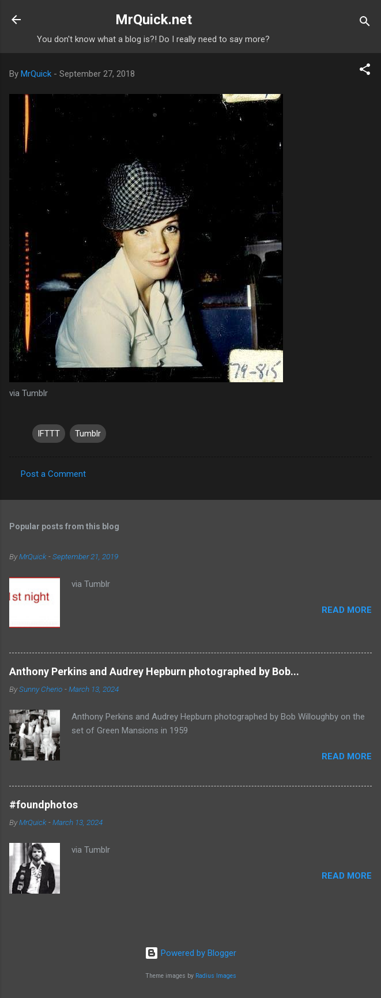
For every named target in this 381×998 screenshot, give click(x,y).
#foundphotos (43, 805)
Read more (347, 610)
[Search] (365, 23)
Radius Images (215, 976)
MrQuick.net (153, 20)
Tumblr (88, 433)
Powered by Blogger (190, 953)
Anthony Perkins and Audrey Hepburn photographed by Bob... (154, 671)
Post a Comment (53, 474)
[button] (365, 71)
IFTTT (48, 433)
